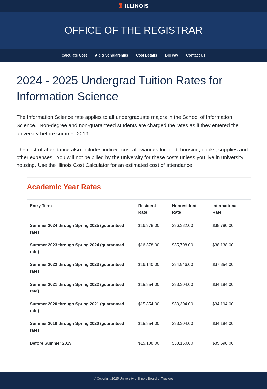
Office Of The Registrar (133, 30)
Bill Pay (171, 55)
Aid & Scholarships (111, 55)
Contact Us (195, 55)
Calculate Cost (74, 55)
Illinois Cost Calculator (83, 165)
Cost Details (146, 55)
